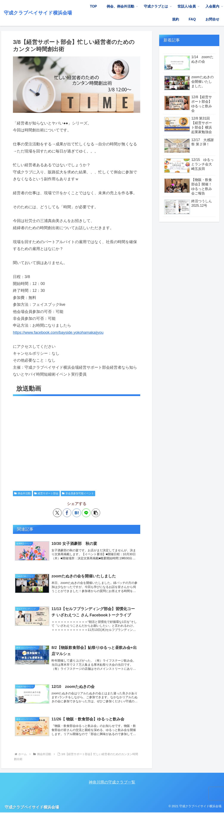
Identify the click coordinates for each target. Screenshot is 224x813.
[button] (96, 512)
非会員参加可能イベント (78, 493)
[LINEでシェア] (86, 512)
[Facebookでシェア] (67, 512)
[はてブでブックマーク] (76, 512)
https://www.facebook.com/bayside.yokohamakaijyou (58, 332)
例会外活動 (22, 493)
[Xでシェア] (57, 512)
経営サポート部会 (46, 493)
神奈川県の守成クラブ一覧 (112, 782)
